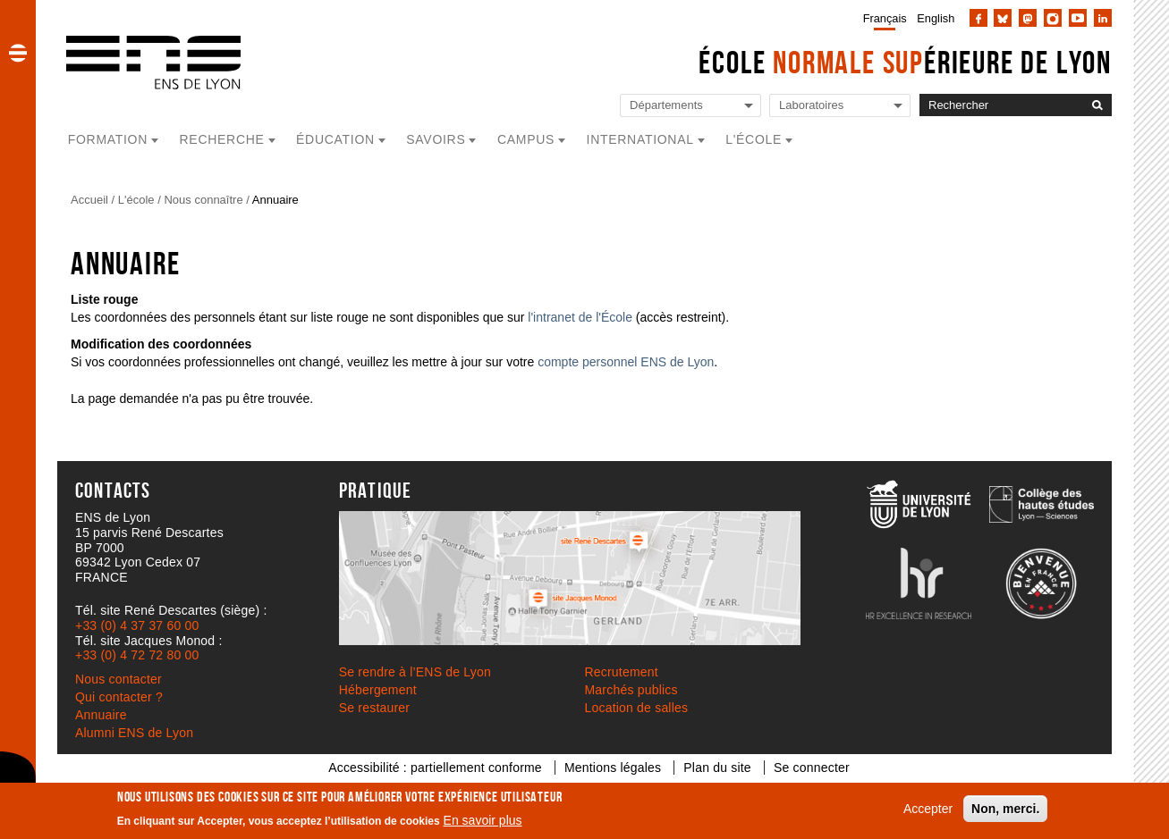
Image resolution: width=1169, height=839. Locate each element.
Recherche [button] (222, 139)
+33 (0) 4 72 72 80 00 (137, 655)
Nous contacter (118, 679)
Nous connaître (203, 199)
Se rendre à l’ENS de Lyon (415, 672)
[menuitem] (881, 18)
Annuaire (275, 199)
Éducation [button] (335, 139)
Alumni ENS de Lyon (134, 733)
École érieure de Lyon (905, 62)
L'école (136, 199)
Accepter (928, 808)
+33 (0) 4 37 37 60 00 (137, 625)
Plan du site (717, 767)
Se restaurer (374, 708)
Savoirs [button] (435, 139)
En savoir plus (483, 820)
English (935, 18)
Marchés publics (631, 690)
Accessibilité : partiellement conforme (435, 767)
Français (885, 18)
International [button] (640, 139)
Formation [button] (108, 139)
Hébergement (378, 690)
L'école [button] (753, 139)
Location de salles (637, 708)
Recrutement (621, 672)
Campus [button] (526, 139)
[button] (18, 53)
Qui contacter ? (119, 697)
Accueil (89, 199)
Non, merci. (1005, 808)
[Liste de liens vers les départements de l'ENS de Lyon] (690, 106)
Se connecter (812, 767)
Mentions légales (612, 767)
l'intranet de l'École (580, 317)
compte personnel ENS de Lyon (626, 362)
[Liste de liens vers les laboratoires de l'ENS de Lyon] (840, 106)
